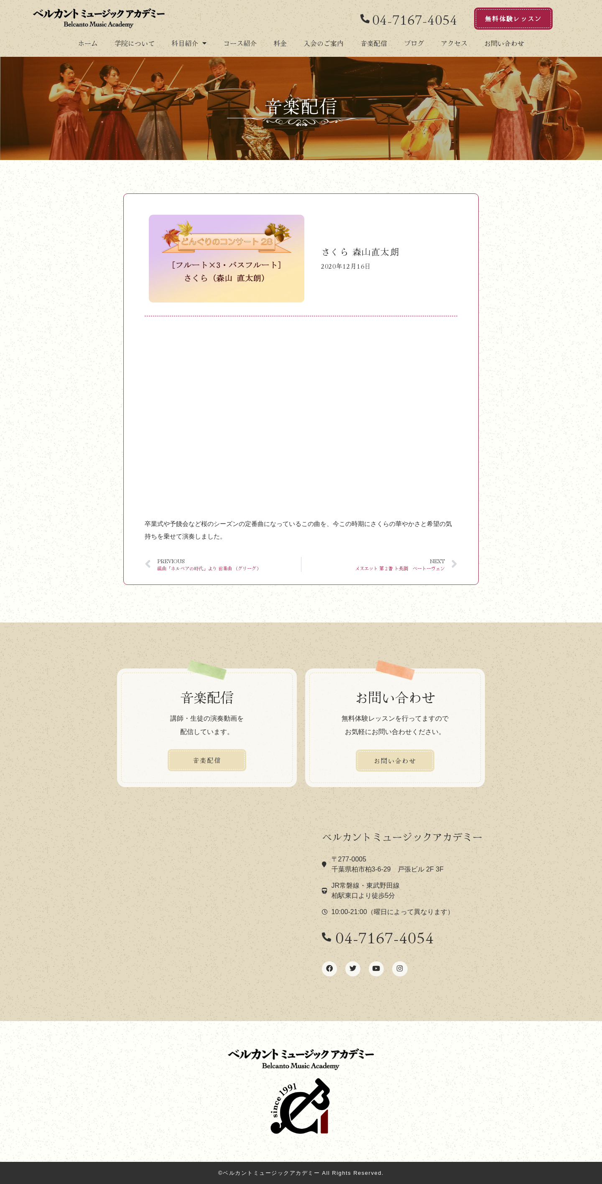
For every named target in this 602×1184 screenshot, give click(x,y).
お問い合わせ (504, 43)
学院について (135, 43)
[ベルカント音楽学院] (196, 904)
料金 (280, 43)
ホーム (88, 43)
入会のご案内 (324, 43)
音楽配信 (373, 43)
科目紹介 (189, 43)
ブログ (414, 43)
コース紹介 (240, 43)
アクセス (454, 43)
